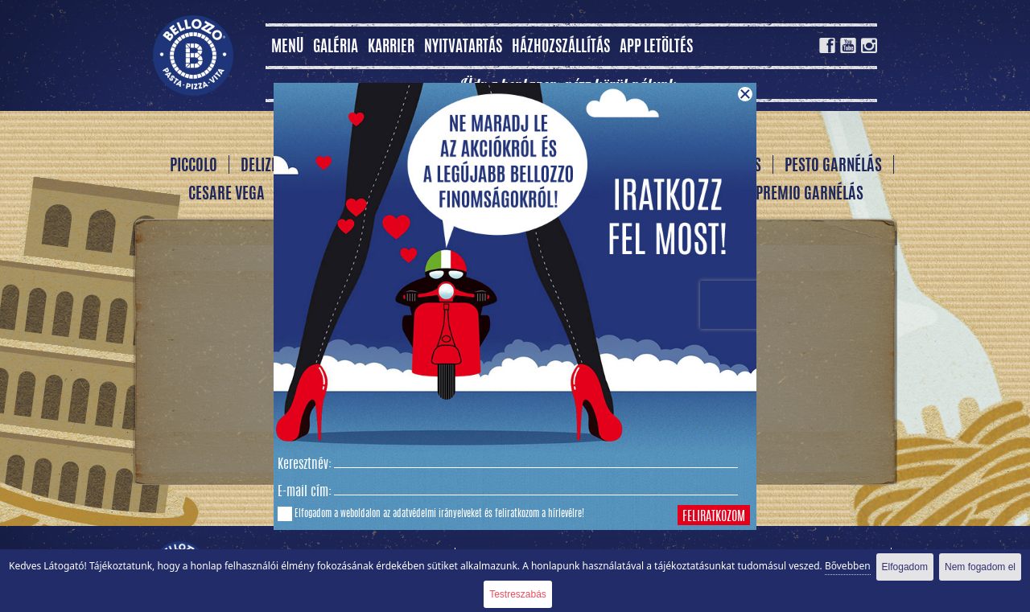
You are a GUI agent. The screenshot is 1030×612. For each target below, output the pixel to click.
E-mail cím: (305, 492)
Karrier (391, 47)
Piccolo (193, 166)
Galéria (335, 47)
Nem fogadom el (980, 567)
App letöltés (656, 47)
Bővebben (848, 566)
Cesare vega (226, 195)
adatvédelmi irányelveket (437, 514)
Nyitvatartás (463, 47)
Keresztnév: (305, 464)
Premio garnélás (809, 195)
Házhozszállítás (561, 47)
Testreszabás (517, 594)
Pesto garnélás (833, 166)
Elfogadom (905, 567)
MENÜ (287, 47)
